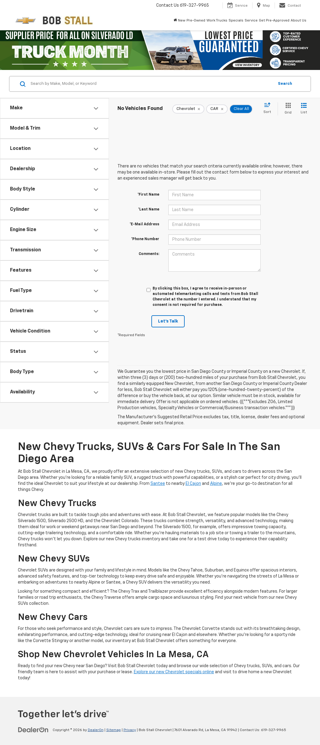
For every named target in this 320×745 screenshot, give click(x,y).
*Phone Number (145, 239)
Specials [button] (236, 20)
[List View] (304, 108)
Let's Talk (168, 321)
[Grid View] (287, 108)
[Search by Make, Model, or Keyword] (151, 84)
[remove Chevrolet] (188, 109)
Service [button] (251, 20)
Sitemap (113, 730)
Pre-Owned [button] (195, 20)
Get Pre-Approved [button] (274, 20)
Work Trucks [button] (216, 20)
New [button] (181, 20)
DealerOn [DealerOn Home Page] (96, 730)
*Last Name (148, 209)
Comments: (149, 254)
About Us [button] (298, 20)
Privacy (130, 730)
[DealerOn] (33, 730)
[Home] (175, 20)
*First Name (148, 195)
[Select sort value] (269, 108)
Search (285, 84)
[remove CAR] (217, 109)
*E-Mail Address (144, 224)
